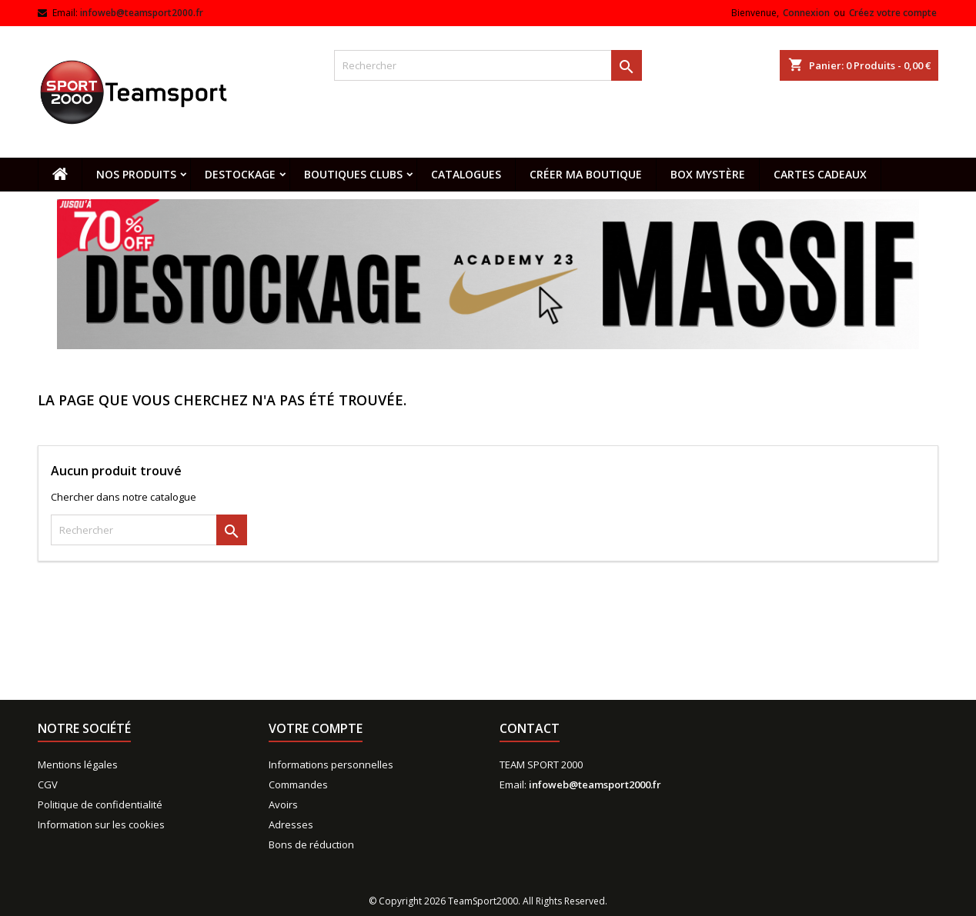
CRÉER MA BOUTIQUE (586, 174)
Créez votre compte (893, 12)
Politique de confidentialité (100, 804)
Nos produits (136, 174)
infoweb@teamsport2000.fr (141, 12)
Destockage (240, 174)
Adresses (291, 824)
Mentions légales (78, 764)
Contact (530, 728)
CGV (48, 784)
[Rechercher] (488, 65)
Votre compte (316, 728)
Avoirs (283, 804)
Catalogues (466, 174)
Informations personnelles (331, 764)
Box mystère (707, 174)
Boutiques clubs (353, 174)
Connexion (806, 12)
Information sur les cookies (101, 824)
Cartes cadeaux (820, 174)
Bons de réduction (311, 844)
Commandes (298, 784)
